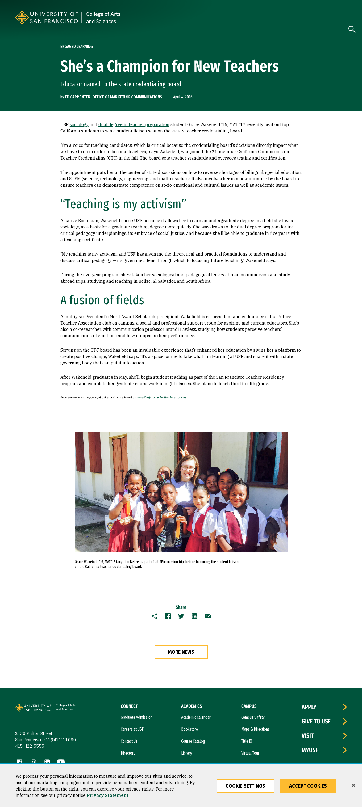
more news (181, 652)
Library (186, 753)
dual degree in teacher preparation (133, 124)
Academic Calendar (196, 717)
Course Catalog (193, 741)
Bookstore (189, 729)
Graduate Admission (136, 717)
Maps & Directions (255, 729)
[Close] (353, 785)
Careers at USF (132, 729)
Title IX (246, 741)
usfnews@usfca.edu (146, 397)
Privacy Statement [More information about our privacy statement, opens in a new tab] (107, 795)
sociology (79, 124)
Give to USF (316, 721)
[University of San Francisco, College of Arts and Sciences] (150, 17)
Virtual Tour (250, 753)
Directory (128, 753)
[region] (181, 785)
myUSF (310, 750)
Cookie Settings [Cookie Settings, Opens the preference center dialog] (245, 786)
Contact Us (129, 741)
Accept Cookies (308, 786)
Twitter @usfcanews (173, 397)
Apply (309, 707)
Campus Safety (253, 717)
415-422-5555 (29, 746)
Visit (308, 736)
